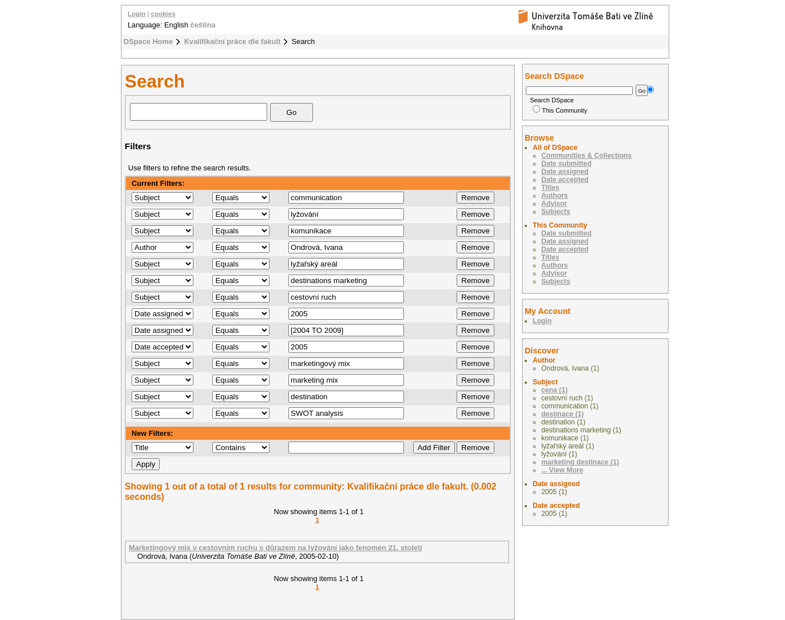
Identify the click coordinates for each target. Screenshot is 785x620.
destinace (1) (562, 414)
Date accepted (564, 180)
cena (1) (554, 390)
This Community (560, 110)
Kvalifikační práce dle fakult (232, 41)
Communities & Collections (586, 156)
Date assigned (564, 172)
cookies (163, 13)
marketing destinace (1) (580, 462)
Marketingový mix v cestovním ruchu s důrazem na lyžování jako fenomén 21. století (275, 547)
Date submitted (566, 164)
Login (136, 13)
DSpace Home (148, 41)
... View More (562, 470)
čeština (203, 25)
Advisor (554, 204)
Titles (550, 188)
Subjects (555, 212)
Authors (554, 196)
